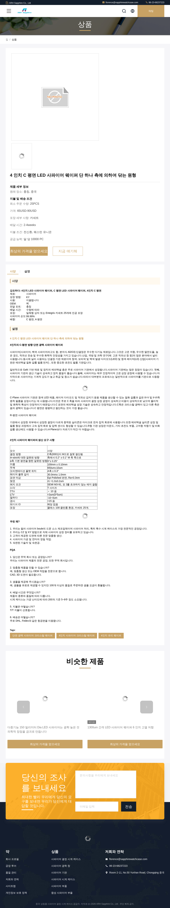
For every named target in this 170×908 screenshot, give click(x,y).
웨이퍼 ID (15, 504)
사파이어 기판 (59, 872)
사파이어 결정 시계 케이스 (66, 859)
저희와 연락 (12, 879)
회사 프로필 (12, 859)
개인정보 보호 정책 (16, 892)
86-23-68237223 (154, 2)
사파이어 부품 (59, 886)
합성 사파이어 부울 (62, 892)
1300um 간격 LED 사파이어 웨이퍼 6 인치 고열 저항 (120, 727)
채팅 (151, 11)
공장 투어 (11, 865)
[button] (23, 707)
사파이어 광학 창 (60, 865)
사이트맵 (11, 886)
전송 (128, 807)
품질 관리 (11, 872)
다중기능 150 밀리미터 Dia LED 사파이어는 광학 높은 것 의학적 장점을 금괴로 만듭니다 (43, 729)
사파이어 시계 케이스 (63, 879)
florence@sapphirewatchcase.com (120, 2)
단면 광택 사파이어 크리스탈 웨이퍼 (32, 635)
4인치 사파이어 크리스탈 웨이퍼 (77, 635)
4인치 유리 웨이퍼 (111, 635)
